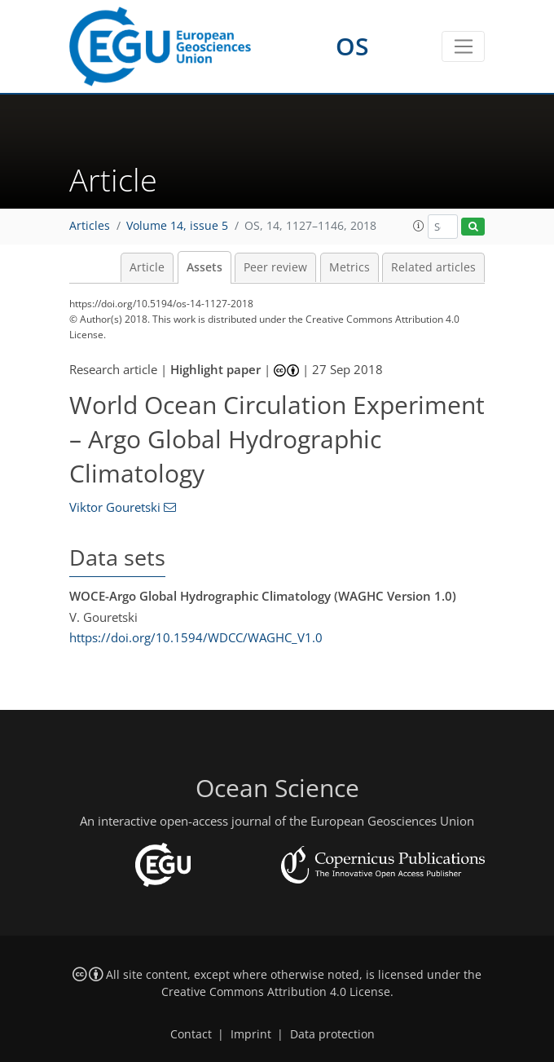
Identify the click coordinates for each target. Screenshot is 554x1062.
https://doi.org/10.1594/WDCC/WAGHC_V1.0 (196, 637)
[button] (418, 225)
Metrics (349, 267)
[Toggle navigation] (463, 46)
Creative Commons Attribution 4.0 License (275, 992)
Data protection (332, 1034)
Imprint (251, 1034)
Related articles (433, 267)
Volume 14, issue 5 (177, 225)
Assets (204, 267)
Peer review (275, 267)
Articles (89, 225)
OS (352, 46)
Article (147, 267)
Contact (191, 1034)
